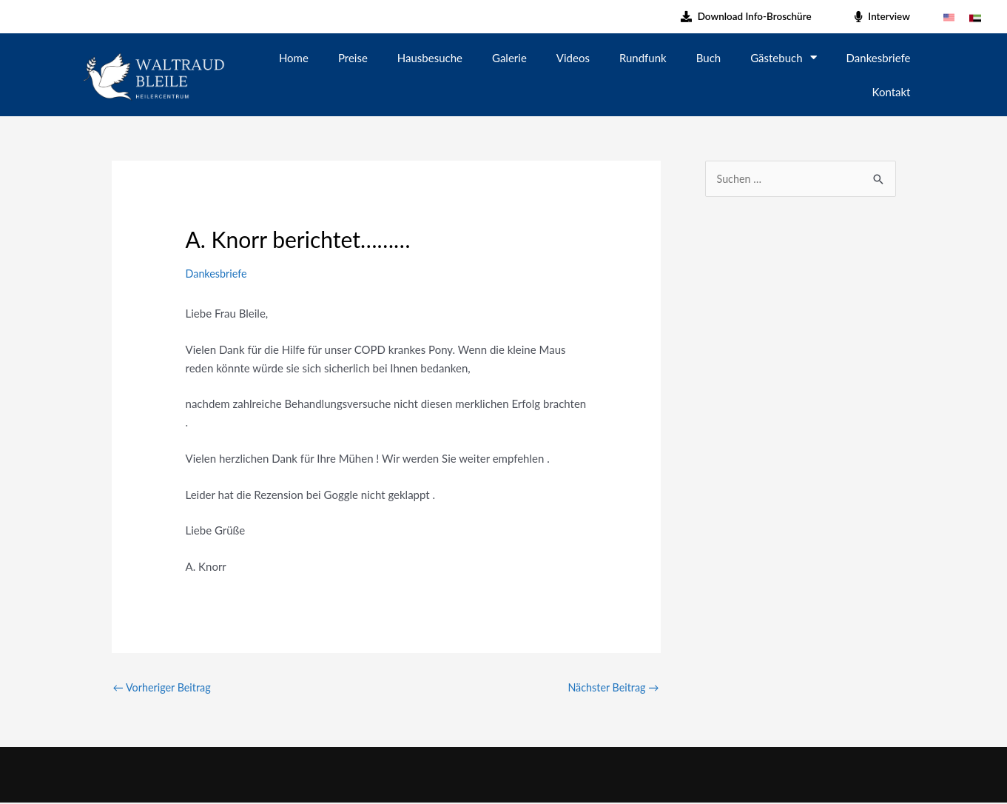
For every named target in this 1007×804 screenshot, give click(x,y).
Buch (708, 57)
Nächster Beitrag (611, 687)
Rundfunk (643, 57)
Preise (353, 57)
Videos (573, 57)
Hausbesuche (429, 57)
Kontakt (891, 91)
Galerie (509, 57)
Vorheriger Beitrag (164, 687)
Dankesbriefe (878, 57)
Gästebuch (783, 57)
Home (294, 57)
